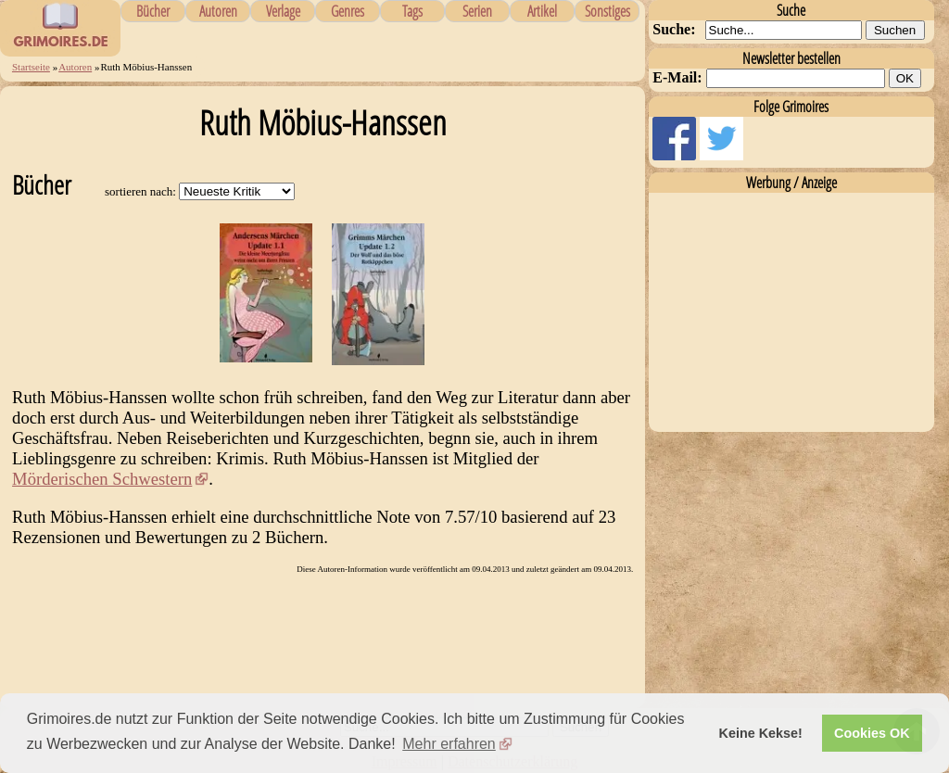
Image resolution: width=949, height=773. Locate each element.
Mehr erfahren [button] (449, 744)
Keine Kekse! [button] (761, 733)
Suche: (673, 29)
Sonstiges (607, 11)
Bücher (153, 11)
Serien (477, 11)
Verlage (283, 11)
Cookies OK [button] (872, 733)
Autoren (218, 11)
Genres (347, 11)
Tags (412, 11)
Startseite (31, 66)
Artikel (542, 11)
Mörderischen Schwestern (102, 478)
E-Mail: (677, 77)
